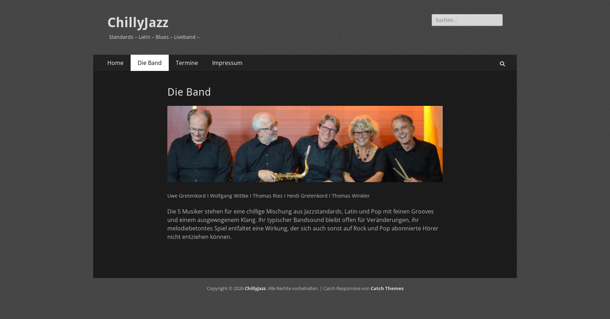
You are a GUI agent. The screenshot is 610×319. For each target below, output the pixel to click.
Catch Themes (387, 288)
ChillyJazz (137, 22)
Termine (187, 63)
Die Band (150, 63)
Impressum (227, 63)
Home (115, 63)
